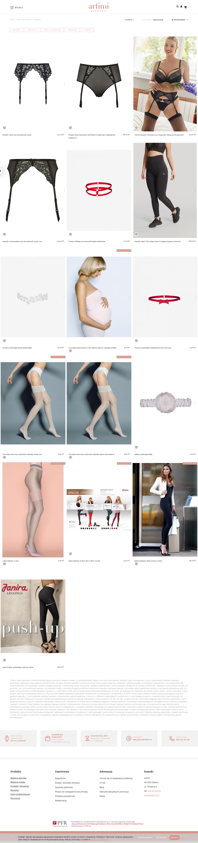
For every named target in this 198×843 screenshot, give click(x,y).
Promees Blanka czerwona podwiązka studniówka (88, 241)
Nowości (14, 792)
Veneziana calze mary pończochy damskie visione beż (23, 454)
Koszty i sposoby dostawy (67, 784)
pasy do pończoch (52, 30)
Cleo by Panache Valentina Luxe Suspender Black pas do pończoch (160, 135)
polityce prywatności (110, 839)
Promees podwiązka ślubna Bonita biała (18, 348)
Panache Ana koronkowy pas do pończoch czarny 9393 (24, 241)
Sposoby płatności (64, 789)
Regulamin (60, 780)
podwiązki (72, 30)
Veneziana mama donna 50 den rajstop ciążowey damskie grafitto (94, 348)
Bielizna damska (18, 780)
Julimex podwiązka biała (144, 454)
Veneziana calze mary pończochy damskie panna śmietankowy (93, 454)
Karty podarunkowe (20, 796)
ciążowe (87, 30)
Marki (102, 798)
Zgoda (173, 837)
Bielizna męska (17, 784)
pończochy (32, 30)
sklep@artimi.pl (151, 797)
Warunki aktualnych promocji (114, 793)
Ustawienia (141, 837)
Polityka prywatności (65, 798)
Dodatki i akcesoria (19, 788)
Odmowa (159, 837)
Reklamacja (61, 802)
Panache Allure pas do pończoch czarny (18, 135)
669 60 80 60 (154, 793)
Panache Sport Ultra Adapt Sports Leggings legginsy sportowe (158, 241)
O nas (102, 784)
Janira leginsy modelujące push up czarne (19, 667)
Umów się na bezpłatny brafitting (116, 780)
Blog (102, 789)
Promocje (15, 800)
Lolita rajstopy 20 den (11, 561)
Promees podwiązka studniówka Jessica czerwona (154, 348)
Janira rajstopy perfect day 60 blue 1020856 (85, 561)
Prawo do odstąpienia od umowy (71, 793)
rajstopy (17, 30)
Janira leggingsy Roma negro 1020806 (148, 561)
